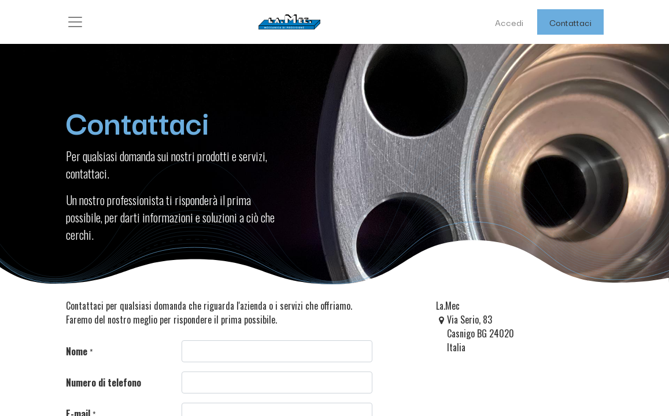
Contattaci (570, 22)
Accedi (509, 22)
